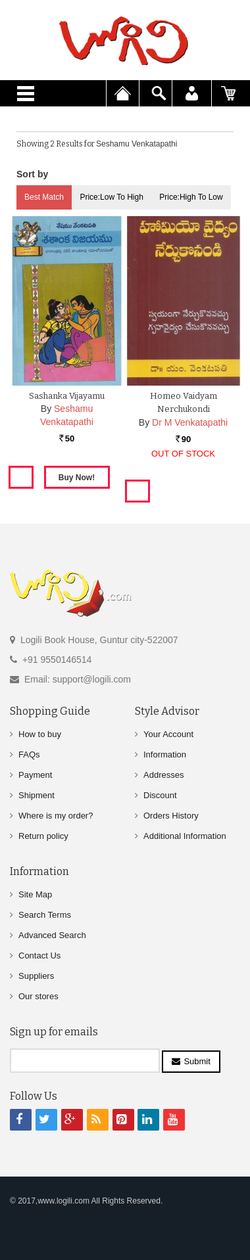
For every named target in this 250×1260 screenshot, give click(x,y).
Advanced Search (52, 935)
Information (164, 754)
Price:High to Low (191, 197)
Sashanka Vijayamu (67, 396)
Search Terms (44, 915)
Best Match (44, 197)
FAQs (29, 754)
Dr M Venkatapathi (190, 422)
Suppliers (36, 976)
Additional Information (184, 836)
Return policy (43, 836)
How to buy (39, 734)
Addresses (163, 775)
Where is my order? (55, 816)
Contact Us (39, 955)
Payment (35, 775)
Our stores (38, 996)
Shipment (36, 795)
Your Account (168, 734)
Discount (160, 795)
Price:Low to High (111, 197)
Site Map (35, 894)
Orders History (171, 816)
